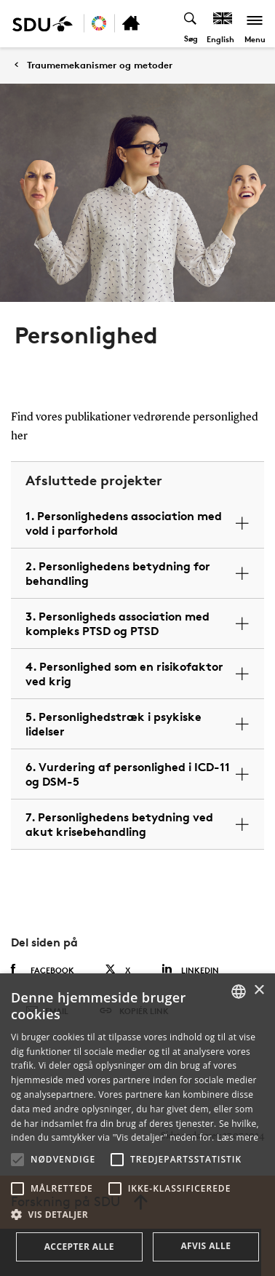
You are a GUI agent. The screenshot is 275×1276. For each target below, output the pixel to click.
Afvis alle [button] (205, 1246)
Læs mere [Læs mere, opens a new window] (237, 1137)
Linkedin (190, 969)
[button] (17, 1159)
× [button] (258, 990)
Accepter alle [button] (79, 1246)
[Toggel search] (191, 23)
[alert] (137, 1124)
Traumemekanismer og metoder (99, 65)
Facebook (42, 970)
